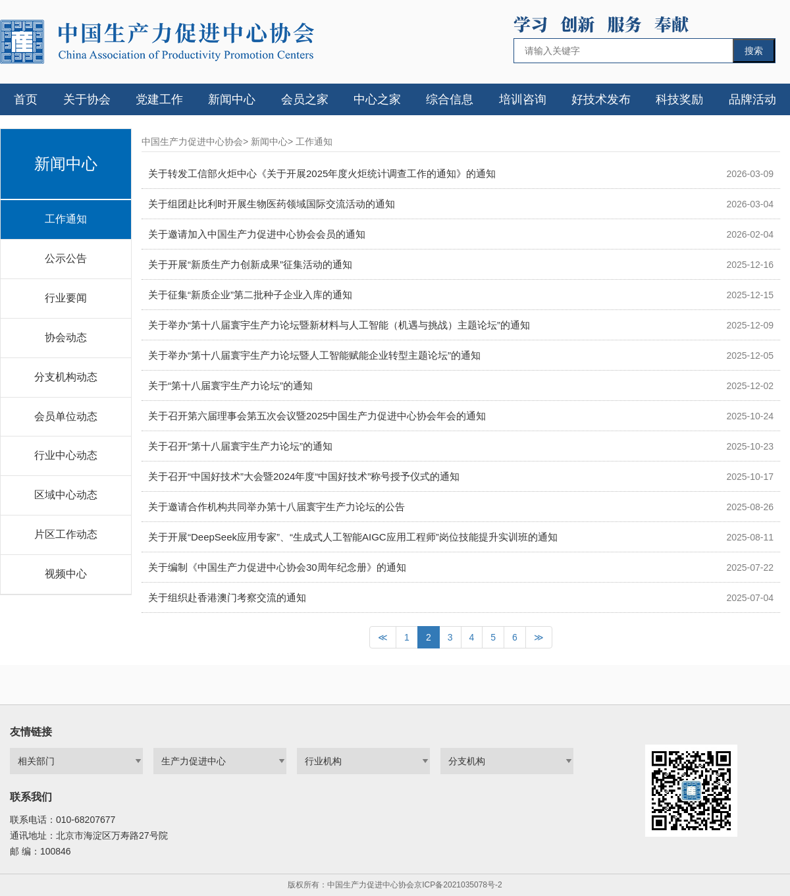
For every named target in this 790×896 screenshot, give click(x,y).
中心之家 (377, 99)
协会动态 (66, 337)
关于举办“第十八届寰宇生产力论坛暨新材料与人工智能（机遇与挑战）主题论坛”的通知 (339, 324)
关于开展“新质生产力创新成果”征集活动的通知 (250, 264)
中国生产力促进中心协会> (195, 141)
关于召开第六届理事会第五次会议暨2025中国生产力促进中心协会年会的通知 (317, 415)
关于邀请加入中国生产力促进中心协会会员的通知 (256, 234)
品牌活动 (752, 99)
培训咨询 (522, 99)
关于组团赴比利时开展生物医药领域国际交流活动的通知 (271, 203)
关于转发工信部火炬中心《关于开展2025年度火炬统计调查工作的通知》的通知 (322, 173)
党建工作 (159, 99)
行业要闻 (66, 297)
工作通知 (66, 218)
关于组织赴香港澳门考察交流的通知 (227, 597)
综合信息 (449, 99)
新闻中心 (231, 99)
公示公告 (66, 258)
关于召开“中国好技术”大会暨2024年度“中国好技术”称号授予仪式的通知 (304, 476)
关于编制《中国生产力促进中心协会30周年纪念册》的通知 (277, 567)
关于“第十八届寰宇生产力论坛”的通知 (230, 385)
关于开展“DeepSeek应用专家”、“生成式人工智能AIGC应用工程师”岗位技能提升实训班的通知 (353, 536)
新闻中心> (272, 141)
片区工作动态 (65, 534)
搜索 (754, 50)
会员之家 (305, 99)
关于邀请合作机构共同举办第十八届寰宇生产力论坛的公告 (276, 506)
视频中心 (66, 573)
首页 (26, 99)
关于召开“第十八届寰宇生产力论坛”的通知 (240, 446)
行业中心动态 (65, 455)
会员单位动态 (65, 416)
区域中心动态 (65, 494)
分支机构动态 (65, 376)
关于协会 (87, 99)
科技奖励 (679, 99)
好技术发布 (601, 99)
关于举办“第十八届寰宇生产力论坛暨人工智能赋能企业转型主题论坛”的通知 (314, 355)
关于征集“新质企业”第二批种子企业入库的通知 (250, 294)
